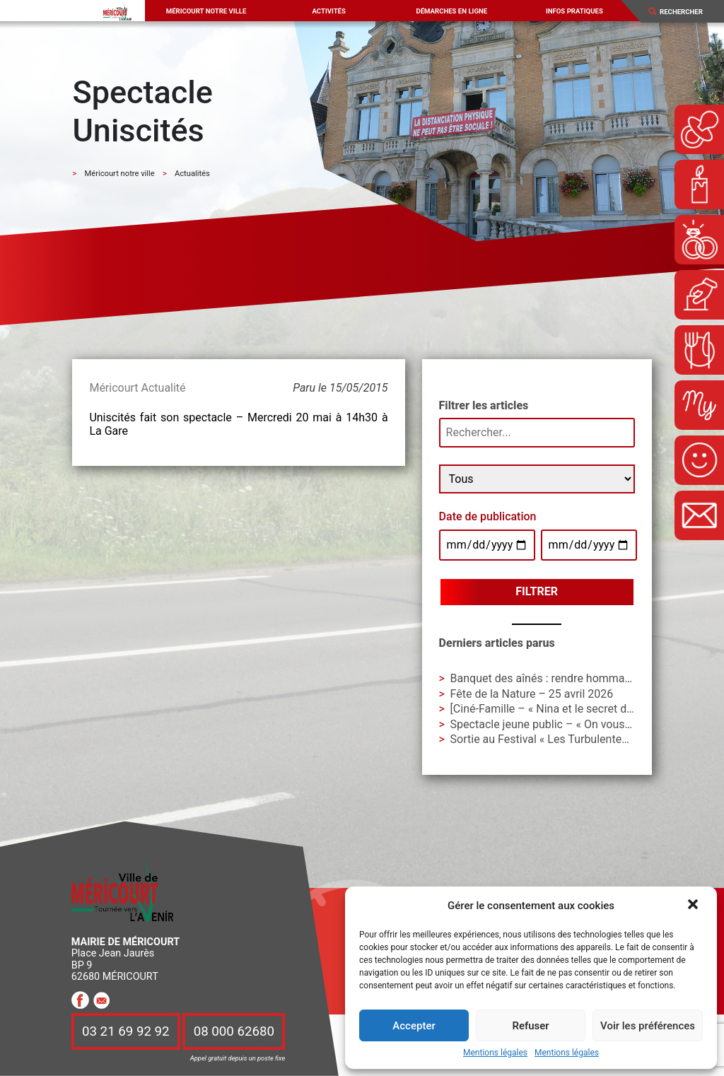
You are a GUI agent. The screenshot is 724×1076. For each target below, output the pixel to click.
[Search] (686, 11)
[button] (694, 905)
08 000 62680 (234, 1031)
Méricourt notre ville (206, 11)
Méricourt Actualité (137, 387)
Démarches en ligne (451, 11)
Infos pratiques (574, 11)
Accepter (413, 1025)
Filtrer (536, 591)
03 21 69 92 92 (126, 1031)
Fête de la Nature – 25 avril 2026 (532, 694)
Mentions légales (495, 1053)
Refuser (530, 1025)
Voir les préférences (647, 1025)
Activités (328, 11)
